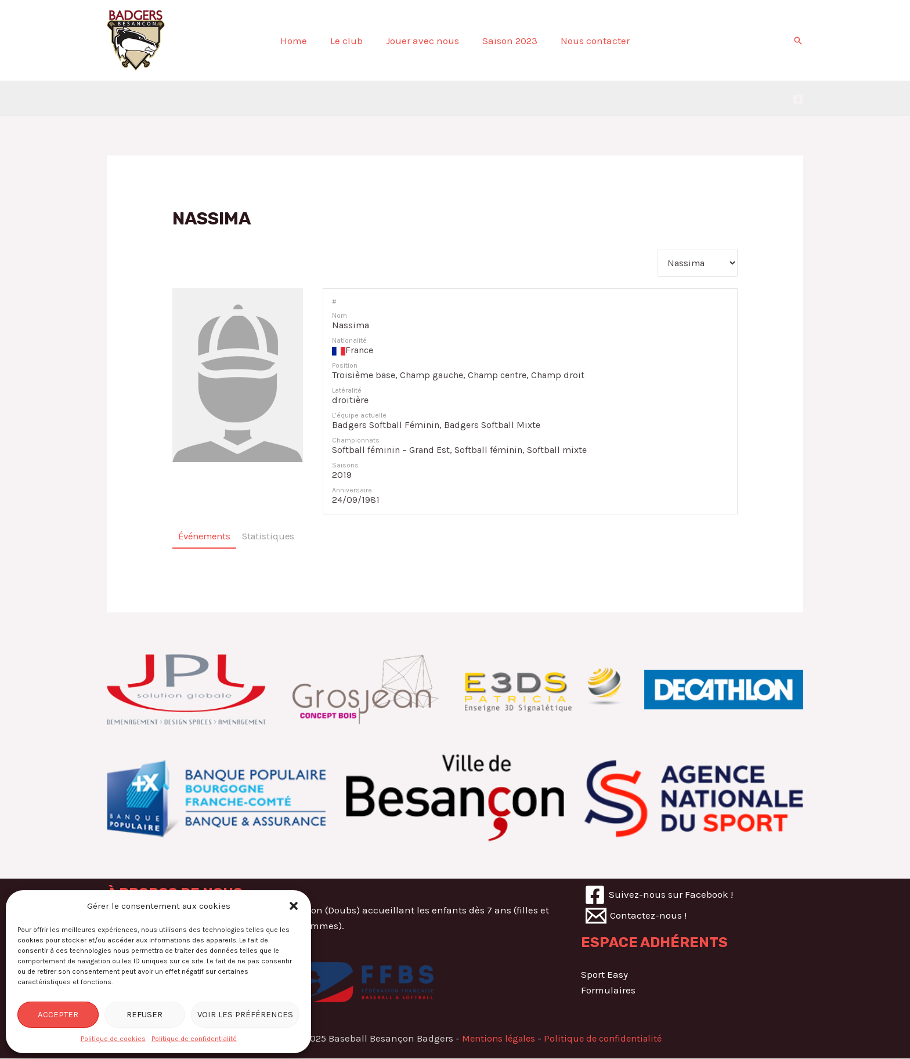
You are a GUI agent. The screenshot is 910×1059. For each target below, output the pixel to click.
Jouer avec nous (422, 40)
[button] (293, 906)
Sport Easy (604, 975)
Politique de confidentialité (194, 1039)
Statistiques (274, 537)
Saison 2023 (506, 40)
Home (300, 40)
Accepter (58, 1014)
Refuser (144, 1014)
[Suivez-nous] (659, 896)
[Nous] (798, 99)
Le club (350, 40)
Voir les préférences (245, 1014)
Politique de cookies (113, 1039)
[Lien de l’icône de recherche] (798, 40)
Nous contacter (588, 40)
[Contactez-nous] (636, 916)
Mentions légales (496, 1039)
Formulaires (608, 991)
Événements (206, 537)
